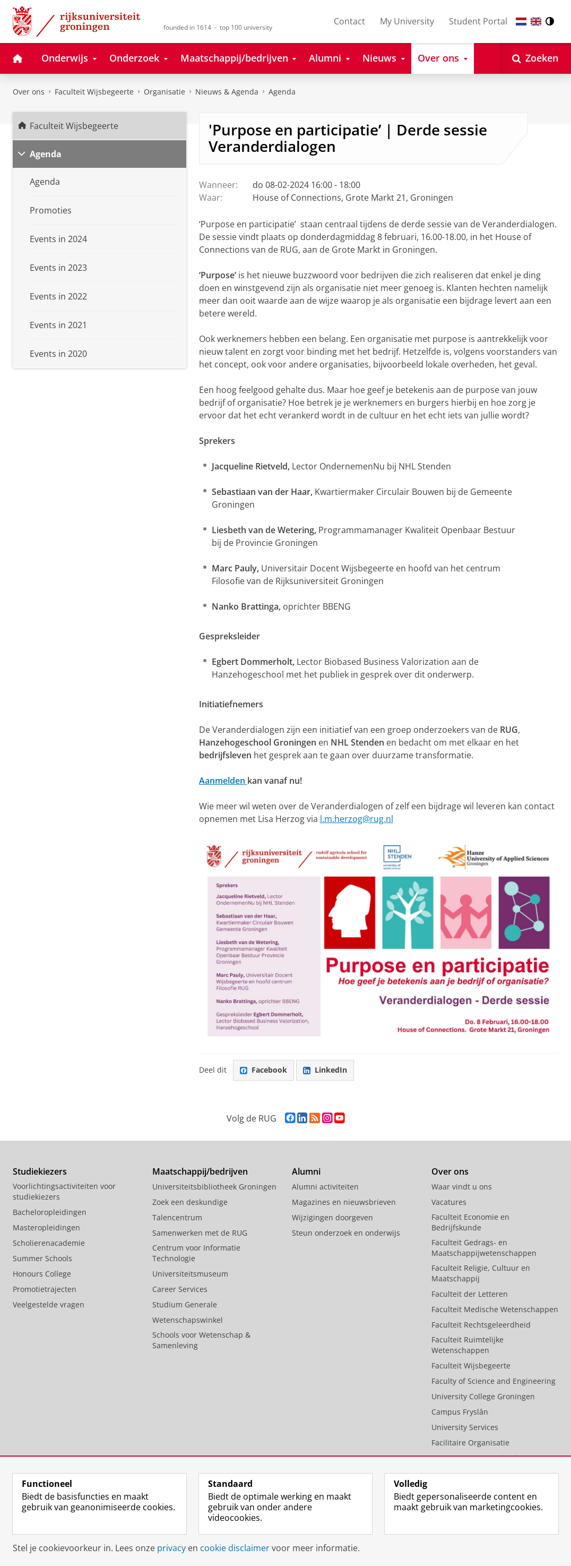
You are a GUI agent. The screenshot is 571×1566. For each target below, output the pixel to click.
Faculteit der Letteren (469, 1294)
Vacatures (448, 1202)
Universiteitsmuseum (190, 1274)
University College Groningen (483, 1396)
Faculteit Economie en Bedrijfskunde (470, 1222)
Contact (349, 21)
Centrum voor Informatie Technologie (196, 1253)
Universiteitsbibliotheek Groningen (214, 1187)
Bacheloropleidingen (49, 1212)
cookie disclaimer (235, 1548)
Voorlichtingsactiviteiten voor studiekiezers (64, 1191)
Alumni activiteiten (325, 1187)
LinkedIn (325, 1070)
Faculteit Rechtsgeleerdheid (481, 1325)
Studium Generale (184, 1304)
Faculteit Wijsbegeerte (94, 92)
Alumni (306, 1171)
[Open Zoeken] (535, 58)
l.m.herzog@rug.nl (356, 819)
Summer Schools (42, 1258)
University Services (464, 1427)
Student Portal (478, 21)
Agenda (282, 92)
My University (407, 21)
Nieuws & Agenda (226, 92)
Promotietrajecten (44, 1289)
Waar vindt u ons (461, 1187)
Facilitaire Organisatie (470, 1442)
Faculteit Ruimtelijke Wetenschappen (467, 1344)
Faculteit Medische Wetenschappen (494, 1309)
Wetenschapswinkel (187, 1320)
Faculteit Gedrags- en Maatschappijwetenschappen (484, 1247)
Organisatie (164, 92)
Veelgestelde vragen (48, 1304)
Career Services (179, 1289)
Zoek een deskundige (190, 1202)
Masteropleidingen (46, 1227)
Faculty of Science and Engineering (493, 1381)
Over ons (29, 92)
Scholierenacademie (49, 1243)
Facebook (263, 1070)
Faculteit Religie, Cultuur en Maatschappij (480, 1273)
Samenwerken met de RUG (199, 1233)
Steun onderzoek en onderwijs (346, 1233)
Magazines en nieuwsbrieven (344, 1202)
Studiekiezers (40, 1171)
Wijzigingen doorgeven (332, 1217)
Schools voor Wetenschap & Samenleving (201, 1340)
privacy (171, 1548)
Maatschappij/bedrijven (200, 1171)
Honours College (42, 1274)
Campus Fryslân (459, 1412)
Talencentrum (177, 1217)
